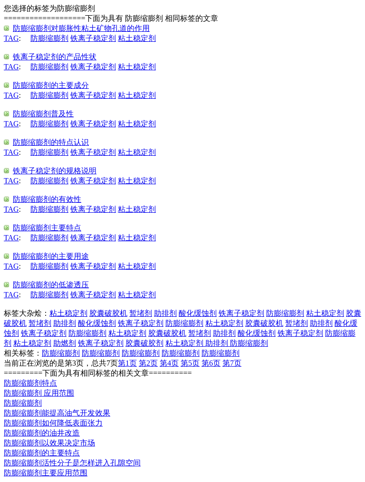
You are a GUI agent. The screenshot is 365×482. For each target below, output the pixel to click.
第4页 (169, 363)
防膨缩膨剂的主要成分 (51, 85)
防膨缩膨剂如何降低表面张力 (53, 423)
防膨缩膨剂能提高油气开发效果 (57, 413)
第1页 (127, 363)
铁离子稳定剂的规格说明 (54, 171)
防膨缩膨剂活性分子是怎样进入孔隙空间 (72, 463)
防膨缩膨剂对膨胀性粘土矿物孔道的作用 (81, 28)
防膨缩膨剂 (49, 38)
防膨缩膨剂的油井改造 (42, 433)
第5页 (190, 363)
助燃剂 (64, 343)
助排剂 (165, 313)
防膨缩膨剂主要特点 (47, 228)
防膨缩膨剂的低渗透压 (51, 285)
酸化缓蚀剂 (198, 313)
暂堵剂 (140, 313)
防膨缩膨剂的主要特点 (42, 453)
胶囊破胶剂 (144, 343)
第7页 (231, 363)
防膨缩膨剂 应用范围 (39, 393)
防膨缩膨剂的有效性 (47, 199)
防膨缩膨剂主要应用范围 (45, 473)
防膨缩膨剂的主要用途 (51, 256)
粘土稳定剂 (137, 38)
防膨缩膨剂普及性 (43, 114)
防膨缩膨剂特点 (30, 383)
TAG (11, 38)
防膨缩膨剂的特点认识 (51, 142)
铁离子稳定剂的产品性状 (54, 57)
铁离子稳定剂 (93, 38)
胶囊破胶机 (108, 313)
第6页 (211, 363)
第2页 (148, 363)
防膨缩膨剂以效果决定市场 (49, 443)
